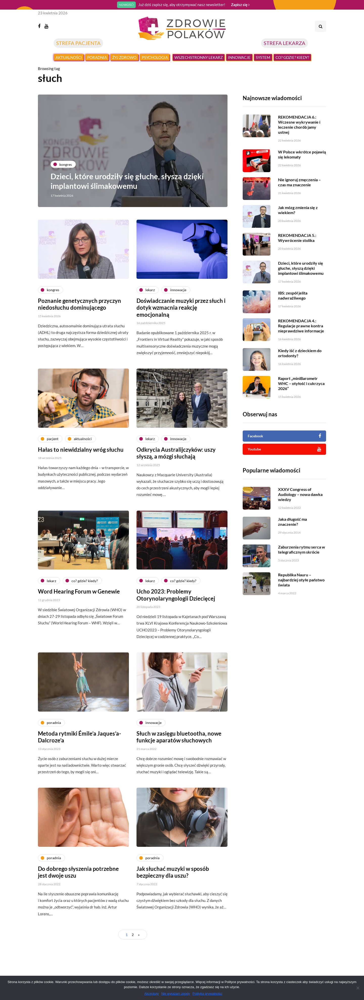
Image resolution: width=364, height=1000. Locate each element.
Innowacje (239, 57)
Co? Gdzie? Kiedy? (292, 57)
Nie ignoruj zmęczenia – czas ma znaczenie (299, 207)
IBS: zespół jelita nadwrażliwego (292, 320)
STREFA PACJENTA (78, 43)
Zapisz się (240, 4)
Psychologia (155, 57)
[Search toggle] (320, 26)
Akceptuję (151, 993)
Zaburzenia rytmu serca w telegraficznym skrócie (301, 574)
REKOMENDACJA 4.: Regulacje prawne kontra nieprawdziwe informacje (301, 350)
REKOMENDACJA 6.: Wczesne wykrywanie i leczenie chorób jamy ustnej (299, 124)
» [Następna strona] (139, 935)
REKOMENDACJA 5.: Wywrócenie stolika (297, 262)
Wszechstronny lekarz (198, 57)
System (263, 57)
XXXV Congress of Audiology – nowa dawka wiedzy (300, 518)
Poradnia (97, 57)
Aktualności (69, 57)
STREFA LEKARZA (284, 43)
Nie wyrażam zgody (175, 993)
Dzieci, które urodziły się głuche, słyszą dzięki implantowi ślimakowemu (127, 181)
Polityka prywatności (207, 993)
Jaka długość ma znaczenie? (292, 546)
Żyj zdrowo (124, 57)
